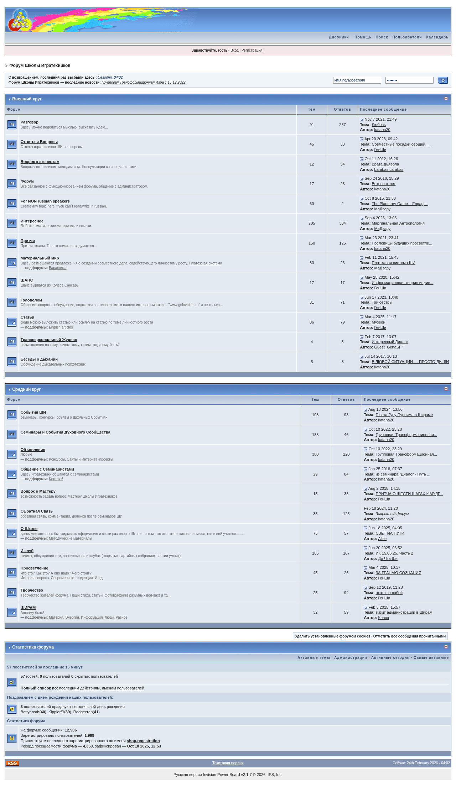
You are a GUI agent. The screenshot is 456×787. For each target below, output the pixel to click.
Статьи (27, 317)
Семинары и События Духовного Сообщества (65, 432)
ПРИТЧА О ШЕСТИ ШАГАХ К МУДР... (409, 494)
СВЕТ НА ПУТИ (389, 533)
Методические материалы (70, 538)
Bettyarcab (30, 712)
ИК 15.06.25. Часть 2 (394, 553)
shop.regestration (143, 741)
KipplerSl (56, 712)
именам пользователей (123, 688)
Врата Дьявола (385, 164)
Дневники (339, 37)
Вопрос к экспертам (40, 161)
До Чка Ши (388, 558)
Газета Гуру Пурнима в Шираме (404, 415)
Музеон (378, 322)
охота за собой (389, 593)
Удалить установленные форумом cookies (332, 636)
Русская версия (187, 774)
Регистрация (252, 50)
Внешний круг (27, 98)
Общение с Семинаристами (47, 469)
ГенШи (380, 149)
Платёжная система (205, 263)
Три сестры (382, 302)
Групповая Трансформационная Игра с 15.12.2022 (143, 82)
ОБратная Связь (37, 511)
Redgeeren (83, 712)
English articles (61, 327)
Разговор (29, 122)
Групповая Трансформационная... (406, 434)
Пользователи (407, 37)
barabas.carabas (388, 169)
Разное (122, 617)
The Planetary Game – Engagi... (400, 203)
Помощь (362, 37)
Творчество (32, 590)
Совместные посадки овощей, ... (401, 144)
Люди (109, 617)
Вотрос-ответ (383, 184)
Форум (27, 181)
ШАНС (27, 280)
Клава (383, 617)
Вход (234, 50)
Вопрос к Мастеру (38, 491)
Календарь (437, 37)
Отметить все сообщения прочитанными (409, 636)
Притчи (28, 240)
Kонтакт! (56, 479)
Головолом (31, 300)
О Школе (29, 528)
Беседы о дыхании (39, 359)
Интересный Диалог (390, 342)
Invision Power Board (221, 774)
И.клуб (27, 551)
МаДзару (382, 209)
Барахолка (57, 268)
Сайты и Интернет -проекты (90, 459)
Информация (92, 617)
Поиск (381, 37)
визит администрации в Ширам (403, 612)
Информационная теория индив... (402, 282)
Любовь (378, 124)
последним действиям (79, 688)
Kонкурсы (57, 459)
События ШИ (33, 412)
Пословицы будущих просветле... (402, 243)
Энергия (72, 617)
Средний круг (26, 389)
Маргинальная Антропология (398, 223)
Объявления (33, 449)
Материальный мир (40, 258)
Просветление (34, 568)
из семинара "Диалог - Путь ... (402, 474)
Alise (382, 538)
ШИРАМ (28, 607)
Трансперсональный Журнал (49, 339)
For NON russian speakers (45, 201)
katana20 (382, 129)
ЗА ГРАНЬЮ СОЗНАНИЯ (398, 573)
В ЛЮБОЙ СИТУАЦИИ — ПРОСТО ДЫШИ (410, 362)
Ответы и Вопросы (39, 142)
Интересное (32, 221)
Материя (56, 617)
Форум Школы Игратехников (40, 65)
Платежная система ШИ (393, 263)
